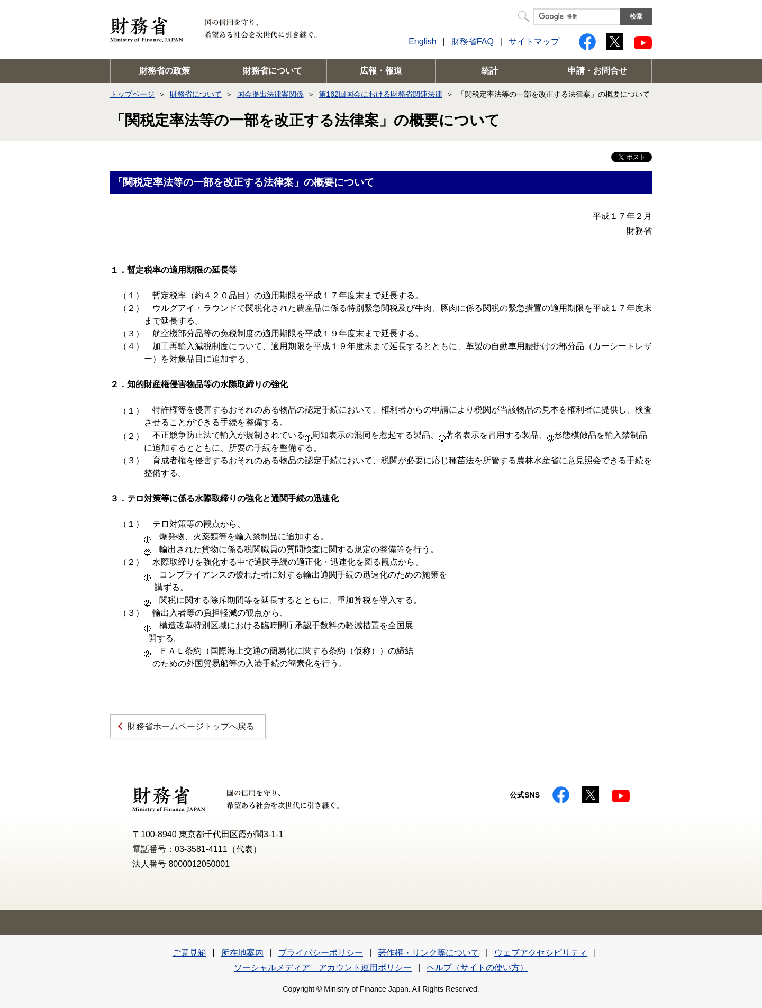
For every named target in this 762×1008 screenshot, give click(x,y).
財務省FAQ (472, 41)
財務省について (272, 70)
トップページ (132, 94)
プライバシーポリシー (320, 952)
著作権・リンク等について (428, 952)
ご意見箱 (189, 952)
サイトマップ (534, 41)
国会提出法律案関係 (270, 94)
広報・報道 (381, 70)
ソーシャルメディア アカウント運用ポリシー (323, 967)
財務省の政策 (164, 70)
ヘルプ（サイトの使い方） (477, 967)
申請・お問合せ (597, 70)
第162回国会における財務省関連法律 (380, 94)
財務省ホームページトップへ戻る (191, 726)
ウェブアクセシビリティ (540, 952)
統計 (489, 70)
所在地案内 (242, 952)
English (422, 41)
